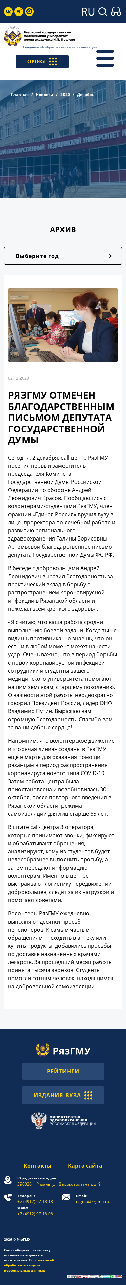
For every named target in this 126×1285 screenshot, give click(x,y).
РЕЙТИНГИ (63, 1071)
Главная (20, 94)
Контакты (38, 1165)
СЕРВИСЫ (42, 61)
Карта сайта (85, 1165)
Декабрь (85, 94)
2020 (65, 94)
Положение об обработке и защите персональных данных (29, 1265)
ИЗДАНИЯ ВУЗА (63, 1095)
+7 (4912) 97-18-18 (35, 1198)
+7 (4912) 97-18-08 (35, 1211)
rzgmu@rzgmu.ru (92, 1198)
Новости (44, 94)
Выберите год (37, 256)
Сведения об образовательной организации (60, 47)
